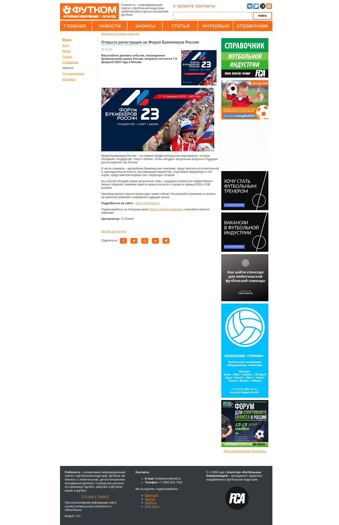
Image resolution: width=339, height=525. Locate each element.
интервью (216, 25)
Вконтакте (151, 495)
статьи (181, 25)
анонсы (145, 25)
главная (75, 25)
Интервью (69, 79)
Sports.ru (151, 502)
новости (110, 25)
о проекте (183, 5)
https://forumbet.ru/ (148, 203)
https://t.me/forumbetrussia (166, 209)
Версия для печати (113, 231)
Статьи (67, 56)
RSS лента (152, 506)
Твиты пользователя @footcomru (244, 451)
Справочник (70, 62)
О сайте (89, 496)
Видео (66, 51)
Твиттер (150, 499)
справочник (251, 25)
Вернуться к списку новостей (120, 34)
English (102, 496)
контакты (205, 5)
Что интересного (73, 73)
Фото (65, 45)
